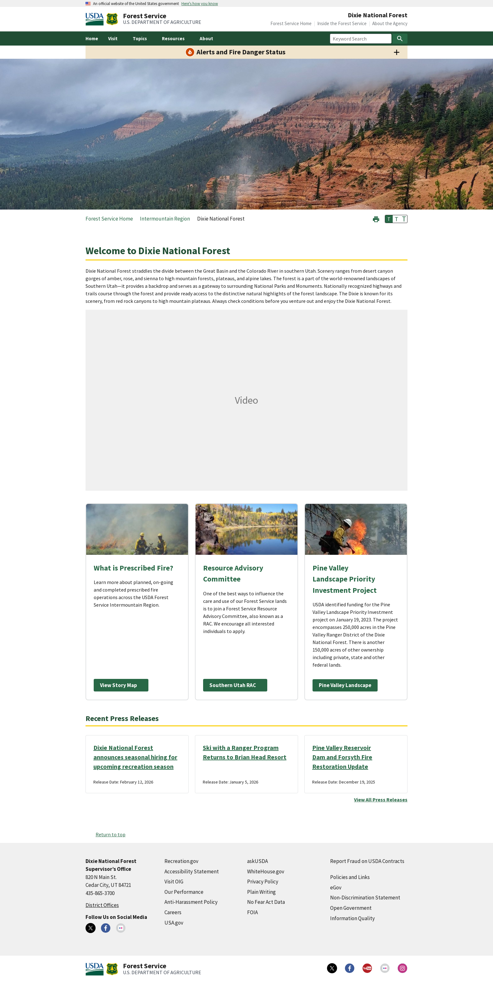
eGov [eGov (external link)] (335, 887)
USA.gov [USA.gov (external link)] (173, 922)
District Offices (102, 905)
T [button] (389, 219)
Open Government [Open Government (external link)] (351, 907)
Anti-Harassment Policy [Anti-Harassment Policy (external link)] (191, 901)
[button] (376, 218)
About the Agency (389, 23)
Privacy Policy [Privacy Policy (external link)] (262, 881)
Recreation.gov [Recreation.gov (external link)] (181, 861)
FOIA (252, 912)
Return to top (110, 834)
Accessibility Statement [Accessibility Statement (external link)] (191, 871)
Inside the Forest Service (342, 23)
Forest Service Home (291, 23)
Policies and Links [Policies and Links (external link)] (350, 877)
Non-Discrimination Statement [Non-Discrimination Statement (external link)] (365, 897)
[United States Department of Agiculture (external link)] (96, 19)
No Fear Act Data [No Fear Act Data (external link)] (266, 901)
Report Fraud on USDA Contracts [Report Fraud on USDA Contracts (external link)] (367, 861)
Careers (172, 912)
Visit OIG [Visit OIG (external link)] (173, 881)
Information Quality (352, 918)
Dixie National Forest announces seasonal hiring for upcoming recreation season (135, 757)
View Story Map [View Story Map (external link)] (118, 685)
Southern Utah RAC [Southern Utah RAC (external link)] (232, 685)
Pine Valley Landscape (345, 685)
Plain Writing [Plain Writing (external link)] (261, 891)
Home (92, 38)
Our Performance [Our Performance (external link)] (183, 891)
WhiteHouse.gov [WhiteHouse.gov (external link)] (265, 871)
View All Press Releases (380, 799)
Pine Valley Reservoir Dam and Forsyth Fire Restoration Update (342, 757)
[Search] (399, 39)
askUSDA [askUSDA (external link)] (257, 861)
